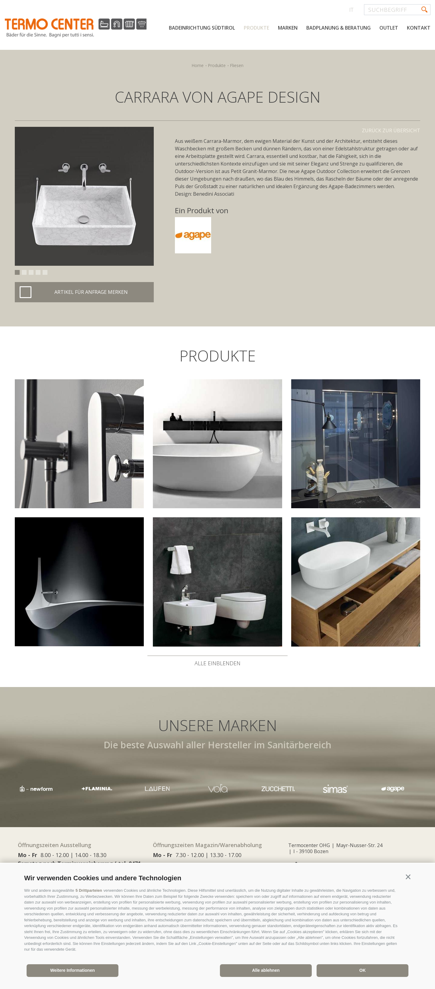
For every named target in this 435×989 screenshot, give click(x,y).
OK (362, 970)
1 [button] (17, 272)
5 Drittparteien (89, 890)
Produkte (256, 27)
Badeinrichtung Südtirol (202, 27)
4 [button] (38, 272)
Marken (288, 27)
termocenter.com (77, 28)
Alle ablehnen (265, 970)
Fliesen (236, 65)
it (351, 9)
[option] (84, 196)
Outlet (388, 27)
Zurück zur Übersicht (391, 130)
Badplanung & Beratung (338, 27)
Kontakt (418, 27)
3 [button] (31, 272)
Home (198, 65)
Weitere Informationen (72, 970)
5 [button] (45, 272)
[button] (408, 877)
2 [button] (24, 272)
